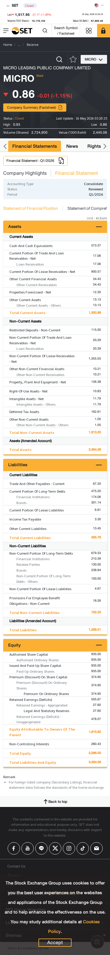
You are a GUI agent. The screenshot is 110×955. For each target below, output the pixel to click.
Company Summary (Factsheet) (35, 107)
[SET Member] (103, 30)
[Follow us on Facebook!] (13, 848)
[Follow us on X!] (55, 848)
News (72, 146)
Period (12, 194)
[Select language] (99, 5)
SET (12, 5)
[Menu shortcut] (88, 30)
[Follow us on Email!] (96, 848)
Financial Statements (34, 146)
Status (12, 189)
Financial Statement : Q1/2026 (35, 160)
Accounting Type (20, 183)
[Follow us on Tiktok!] (82, 848)
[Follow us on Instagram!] (68, 848)
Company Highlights (25, 173)
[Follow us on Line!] (41, 848)
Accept (55, 943)
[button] (5, 146)
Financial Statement (76, 173)
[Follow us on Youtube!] (27, 848)
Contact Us (16, 866)
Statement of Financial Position (30, 208)
